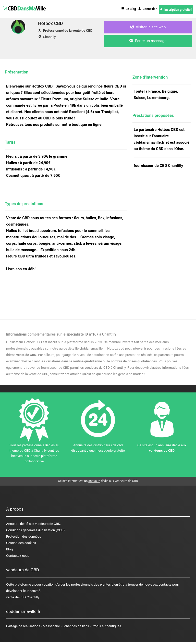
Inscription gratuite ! (176, 9)
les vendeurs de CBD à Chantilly (103, 367)
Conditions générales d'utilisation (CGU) (35, 530)
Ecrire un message (147, 41)
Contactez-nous (17, 556)
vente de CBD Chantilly (22, 597)
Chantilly (49, 37)
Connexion (147, 9)
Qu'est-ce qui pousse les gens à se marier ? (113, 374)
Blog (9, 549)
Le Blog (128, 9)
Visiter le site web (148, 27)
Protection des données (23, 536)
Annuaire (12, 524)
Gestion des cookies (21, 543)
